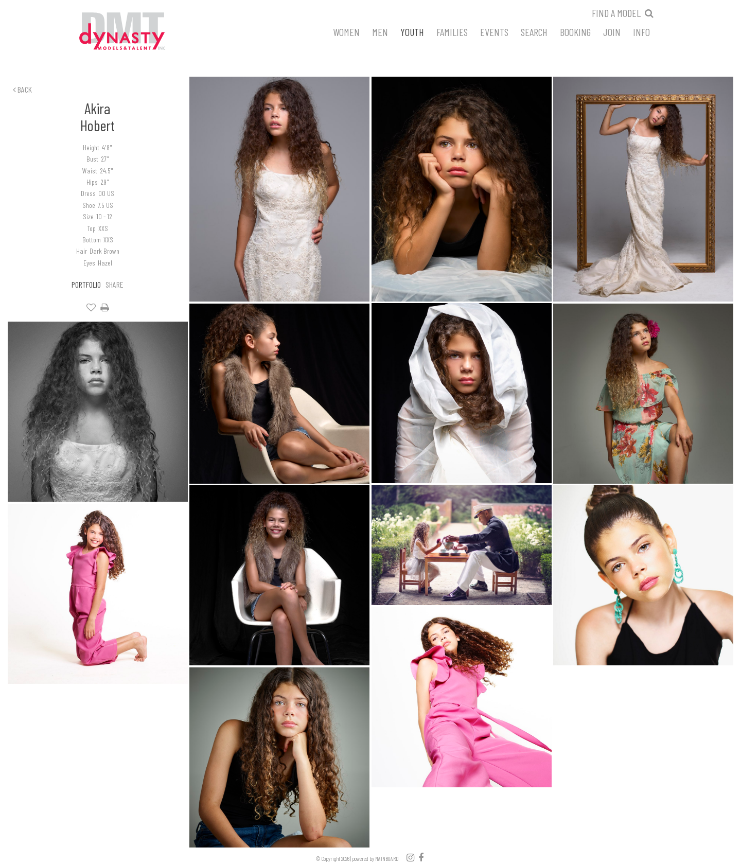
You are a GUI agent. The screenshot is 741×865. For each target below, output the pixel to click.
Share (114, 284)
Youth (412, 31)
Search (534, 31)
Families (452, 31)
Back (22, 89)
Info (641, 31)
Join (612, 31)
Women (346, 31)
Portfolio (86, 284)
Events (494, 31)
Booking (575, 31)
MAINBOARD (387, 858)
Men (380, 31)
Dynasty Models (141, 32)
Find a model (616, 13)
